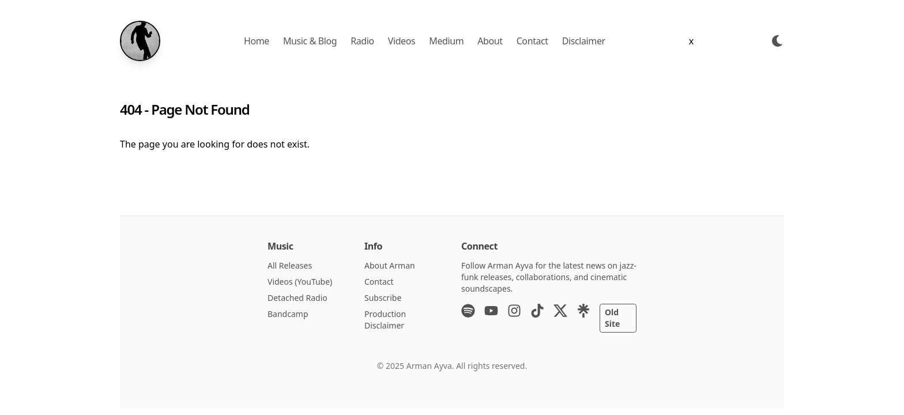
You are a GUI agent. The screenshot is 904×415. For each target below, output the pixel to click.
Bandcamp (288, 313)
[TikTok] (537, 318)
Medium (446, 41)
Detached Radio (297, 297)
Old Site (612, 318)
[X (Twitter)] (560, 318)
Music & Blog (310, 41)
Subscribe (382, 297)
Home (256, 41)
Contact (532, 41)
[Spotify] (468, 318)
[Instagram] (514, 318)
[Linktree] (583, 318)
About (489, 41)
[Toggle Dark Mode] (777, 41)
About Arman (389, 265)
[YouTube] (491, 318)
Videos (402, 41)
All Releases (290, 265)
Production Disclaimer (385, 319)
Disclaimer (583, 41)
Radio (362, 41)
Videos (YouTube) (300, 281)
